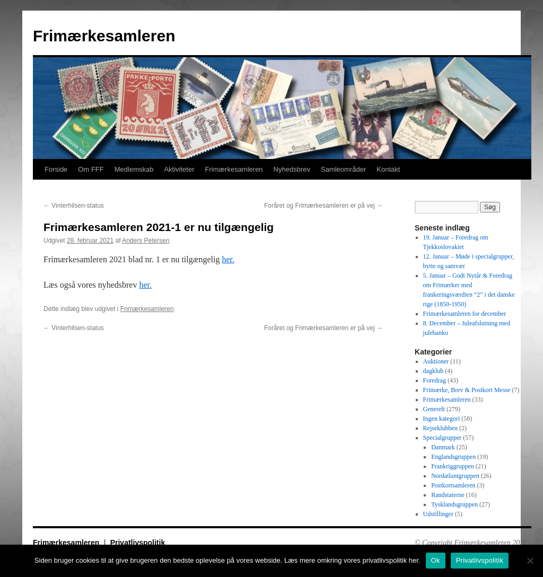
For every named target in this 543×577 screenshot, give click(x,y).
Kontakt (388, 169)
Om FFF (90, 169)
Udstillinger (438, 514)
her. (228, 259)
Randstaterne (448, 495)
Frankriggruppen (452, 466)
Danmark (443, 447)
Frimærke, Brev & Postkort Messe (467, 390)
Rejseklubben (440, 428)
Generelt (434, 409)
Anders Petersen (145, 240)
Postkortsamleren (453, 485)
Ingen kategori (441, 418)
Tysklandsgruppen (454, 504)
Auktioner (436, 361)
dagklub (433, 371)
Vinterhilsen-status (73, 205)
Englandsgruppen (453, 456)
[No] (529, 560)
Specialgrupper (442, 437)
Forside (56, 169)
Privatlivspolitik (137, 542)
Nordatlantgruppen (455, 476)
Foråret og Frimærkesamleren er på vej (323, 205)
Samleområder (343, 169)
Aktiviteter (179, 169)
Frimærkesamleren (104, 36)
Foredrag (434, 380)
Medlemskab (134, 169)
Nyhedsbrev (292, 169)
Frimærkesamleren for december (464, 313)
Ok (435, 560)
